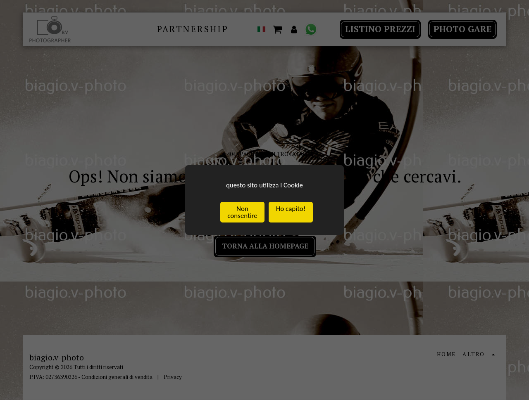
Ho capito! (290, 209)
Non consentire (242, 212)
